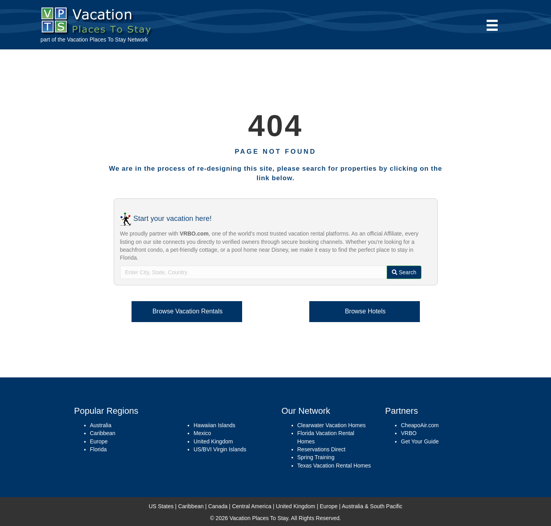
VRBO (409, 433)
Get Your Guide (420, 441)
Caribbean (103, 433)
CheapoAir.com (420, 425)
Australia (100, 425)
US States (161, 506)
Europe (99, 441)
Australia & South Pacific (372, 506)
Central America (251, 506)
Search (404, 272)
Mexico (202, 433)
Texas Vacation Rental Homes (334, 465)
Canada (218, 506)
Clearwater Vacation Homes (331, 425)
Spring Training (316, 457)
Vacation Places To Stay (96, 39)
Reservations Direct (321, 449)
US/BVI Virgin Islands (220, 449)
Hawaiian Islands (214, 425)
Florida (98, 449)
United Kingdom (213, 441)
